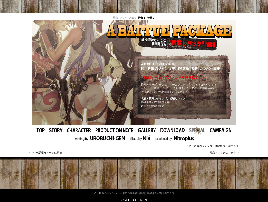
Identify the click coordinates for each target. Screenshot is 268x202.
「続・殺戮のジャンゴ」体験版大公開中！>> (212, 146)
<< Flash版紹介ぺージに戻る (45, 152)
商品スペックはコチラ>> (224, 152)
